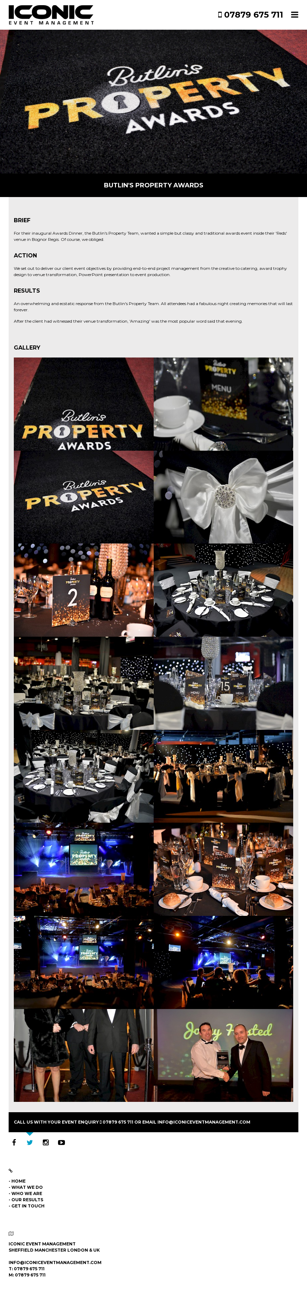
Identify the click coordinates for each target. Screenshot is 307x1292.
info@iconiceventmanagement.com (203, 1122)
